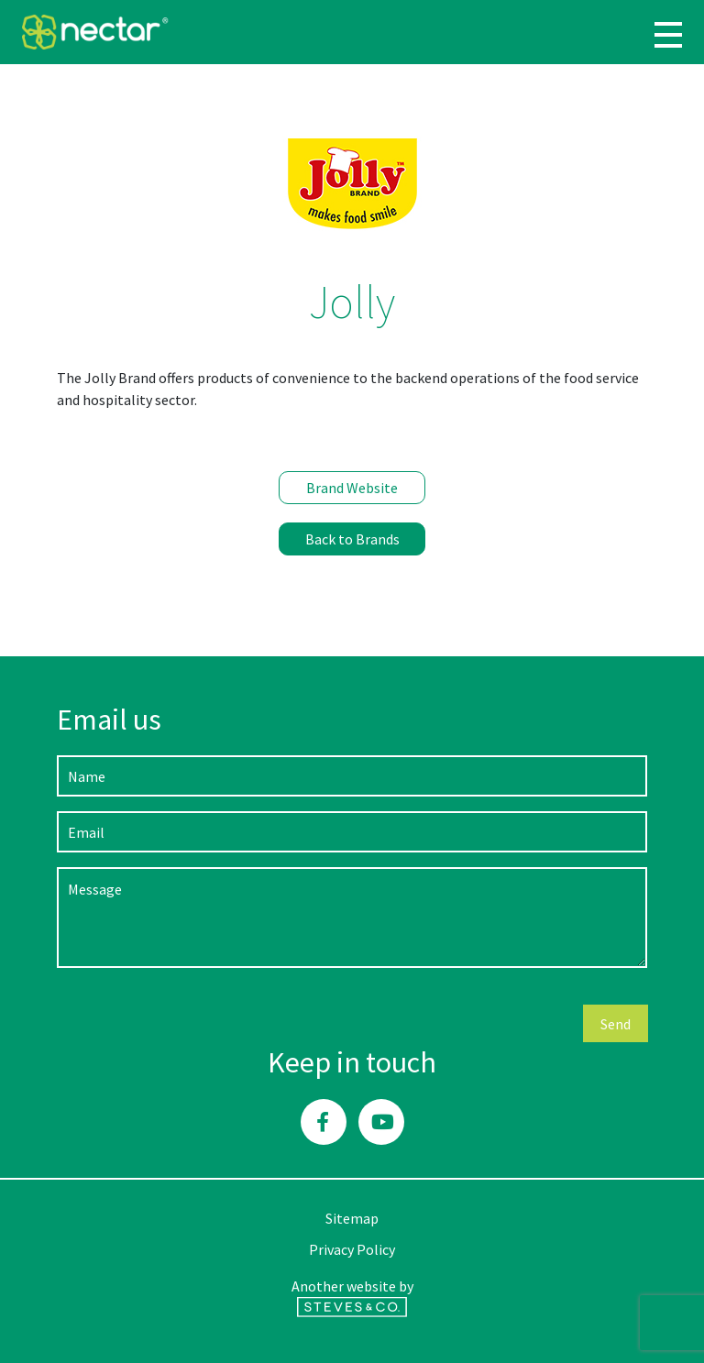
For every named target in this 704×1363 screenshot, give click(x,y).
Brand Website (352, 487)
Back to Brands (352, 539)
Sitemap (352, 1218)
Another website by (352, 1297)
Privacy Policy (352, 1249)
